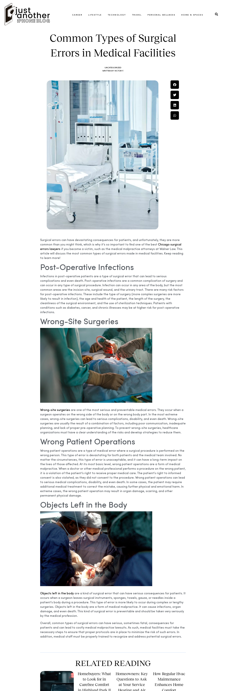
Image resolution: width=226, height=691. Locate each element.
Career (77, 14)
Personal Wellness (161, 14)
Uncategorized (113, 98)
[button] (175, 115)
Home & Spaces (192, 14)
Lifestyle (95, 14)
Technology (117, 14)
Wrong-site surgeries (55, 440)
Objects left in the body (57, 624)
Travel (137, 14)
